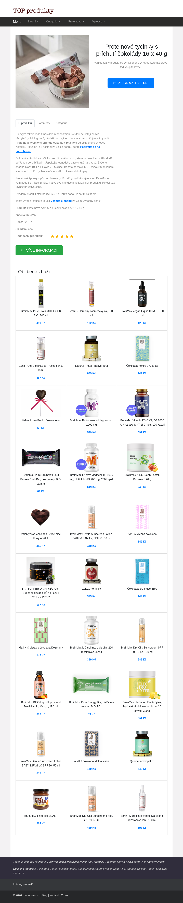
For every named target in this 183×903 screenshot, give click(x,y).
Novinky (33, 21)
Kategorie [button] (52, 21)
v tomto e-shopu (61, 200)
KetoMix (155, 62)
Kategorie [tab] (61, 123)
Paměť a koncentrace (63, 868)
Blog (44, 895)
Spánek (131, 868)
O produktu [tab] (25, 123)
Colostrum (43, 868)
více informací (41, 250)
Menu (17, 21)
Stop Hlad (119, 868)
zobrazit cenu (133, 83)
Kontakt (54, 895)
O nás (64, 895)
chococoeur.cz (31, 895)
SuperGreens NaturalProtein (95, 868)
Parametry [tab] (43, 123)
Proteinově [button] (75, 21)
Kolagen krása (145, 868)
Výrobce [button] (97, 21)
